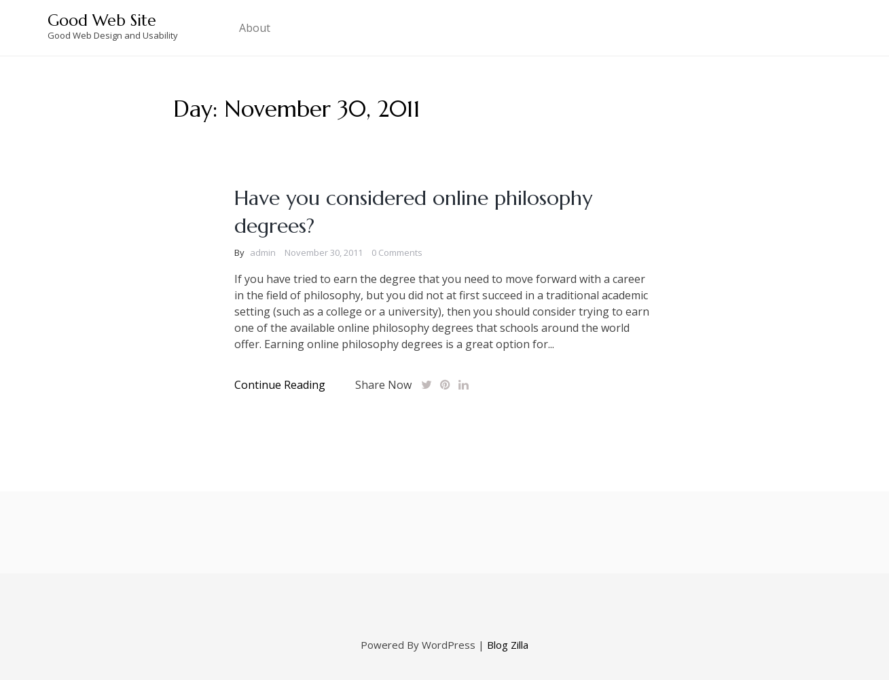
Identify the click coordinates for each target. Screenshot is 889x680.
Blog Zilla (507, 644)
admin (263, 252)
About (254, 27)
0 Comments (396, 252)
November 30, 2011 (324, 252)
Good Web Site (102, 20)
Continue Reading (279, 384)
